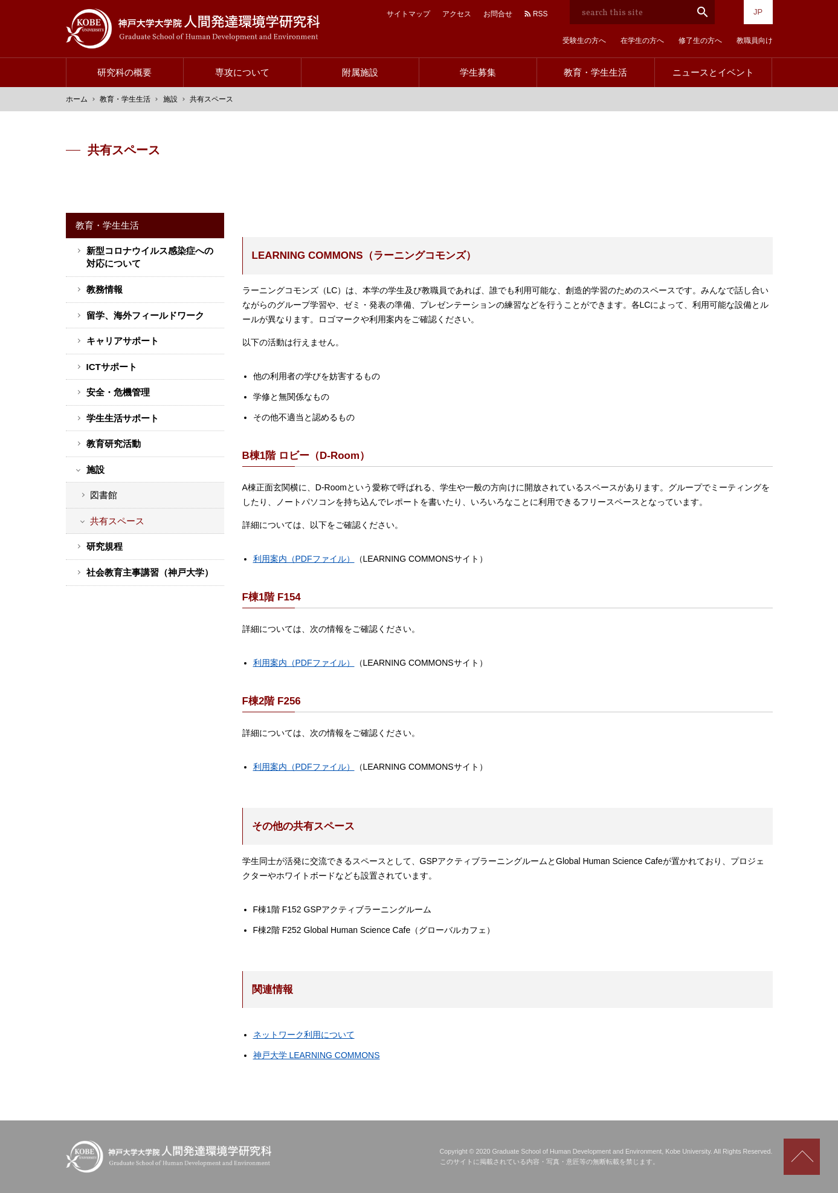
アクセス (456, 14)
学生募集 (478, 72)
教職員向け (754, 40)
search (702, 12)
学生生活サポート (122, 418)
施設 (170, 99)
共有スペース (117, 521)
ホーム (77, 99)
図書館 (103, 495)
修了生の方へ (700, 40)
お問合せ (497, 14)
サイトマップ (408, 14)
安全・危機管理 (118, 392)
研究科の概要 (124, 72)
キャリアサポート (122, 341)
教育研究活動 (113, 443)
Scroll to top (802, 1157)
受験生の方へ (584, 40)
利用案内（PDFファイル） (304, 559)
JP (757, 11)
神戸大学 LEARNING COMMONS (316, 1055)
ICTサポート (111, 367)
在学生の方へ (642, 40)
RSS (540, 14)
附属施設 (360, 72)
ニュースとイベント (713, 72)
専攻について (242, 72)
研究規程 (104, 546)
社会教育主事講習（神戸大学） (149, 572)
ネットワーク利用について (304, 1034)
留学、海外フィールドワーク (145, 315)
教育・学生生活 (595, 72)
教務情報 (104, 289)
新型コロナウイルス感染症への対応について (149, 257)
